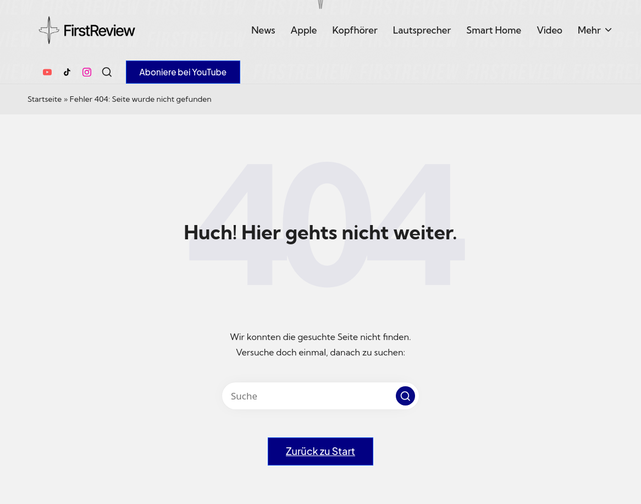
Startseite (44, 99)
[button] (183, 72)
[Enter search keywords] (320, 396)
